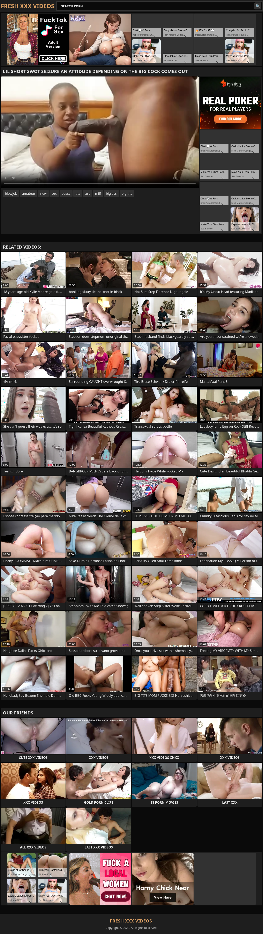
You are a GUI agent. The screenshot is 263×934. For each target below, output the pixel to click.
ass (87, 193)
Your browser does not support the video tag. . (100, 132)
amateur (28, 193)
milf (98, 193)
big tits (127, 193)
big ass (111, 193)
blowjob (11, 193)
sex (54, 193)
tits (77, 193)
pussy (66, 193)
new (43, 193)
